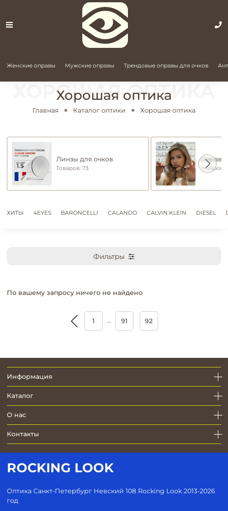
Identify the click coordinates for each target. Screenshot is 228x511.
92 (149, 321)
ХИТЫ (15, 212)
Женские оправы (31, 65)
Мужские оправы (89, 65)
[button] (207, 164)
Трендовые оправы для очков (166, 65)
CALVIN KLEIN (166, 212)
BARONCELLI (79, 212)
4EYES (42, 212)
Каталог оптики (99, 110)
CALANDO (122, 212)
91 (124, 321)
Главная (45, 110)
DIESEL (206, 212)
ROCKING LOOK (60, 467)
